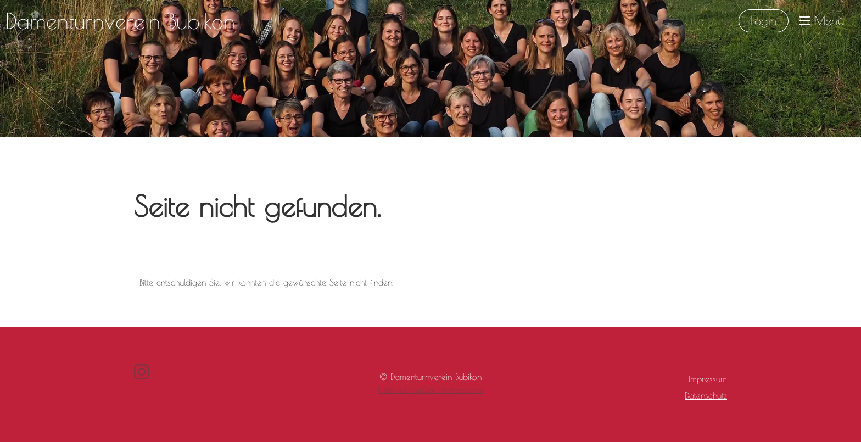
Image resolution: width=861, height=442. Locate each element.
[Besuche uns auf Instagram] (141, 371)
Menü (822, 21)
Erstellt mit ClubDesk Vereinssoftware (430, 390)
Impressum (708, 379)
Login (763, 21)
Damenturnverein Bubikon (120, 20)
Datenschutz (706, 395)
